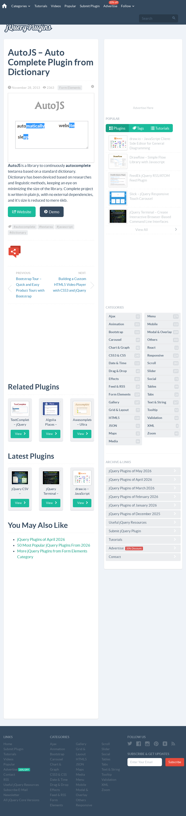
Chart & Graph (124, 348)
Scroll (163, 363)
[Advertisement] (51, 339)
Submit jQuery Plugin (143, 531)
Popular (69, 6)
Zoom (163, 433)
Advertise (110, 4)
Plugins (117, 128)
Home (7, 744)
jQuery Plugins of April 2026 (41, 539)
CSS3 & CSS (124, 356)
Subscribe (174, 762)
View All (156, 229)
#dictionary (17, 232)
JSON (124, 426)
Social (163, 379)
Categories (20, 6)
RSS (6, 779)
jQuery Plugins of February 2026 (143, 496)
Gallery (124, 402)
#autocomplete (24, 227)
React (163, 348)
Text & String (163, 402)
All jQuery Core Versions (21, 800)
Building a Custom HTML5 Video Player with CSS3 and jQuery (69, 284)
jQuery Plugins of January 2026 (143, 505)
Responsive (163, 356)
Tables (163, 387)
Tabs (163, 394)
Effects (124, 379)
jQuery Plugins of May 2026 (143, 471)
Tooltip (163, 410)
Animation (124, 324)
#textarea (46, 227)
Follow (127, 6)
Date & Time (124, 363)
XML (163, 426)
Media (124, 441)
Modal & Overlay (163, 332)
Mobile (163, 324)
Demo (51, 212)
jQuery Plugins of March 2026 (143, 488)
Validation (163, 418)
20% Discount (134, 548)
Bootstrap (124, 332)
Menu (163, 316)
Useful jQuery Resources (143, 522)
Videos (55, 6)
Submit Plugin (89, 6)
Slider (163, 371)
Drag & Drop (124, 371)
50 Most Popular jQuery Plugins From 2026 (53, 545)
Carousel (124, 340)
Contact (143, 557)
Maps (124, 433)
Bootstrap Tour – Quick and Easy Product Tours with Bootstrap (30, 287)
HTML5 (124, 418)
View (20, 434)
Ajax (124, 316)
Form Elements (70, 87)
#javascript (65, 227)
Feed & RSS (124, 387)
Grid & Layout (124, 410)
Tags (138, 128)
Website (21, 212)
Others (163, 340)
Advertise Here (143, 108)
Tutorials (40, 6)
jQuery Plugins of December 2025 (143, 514)
